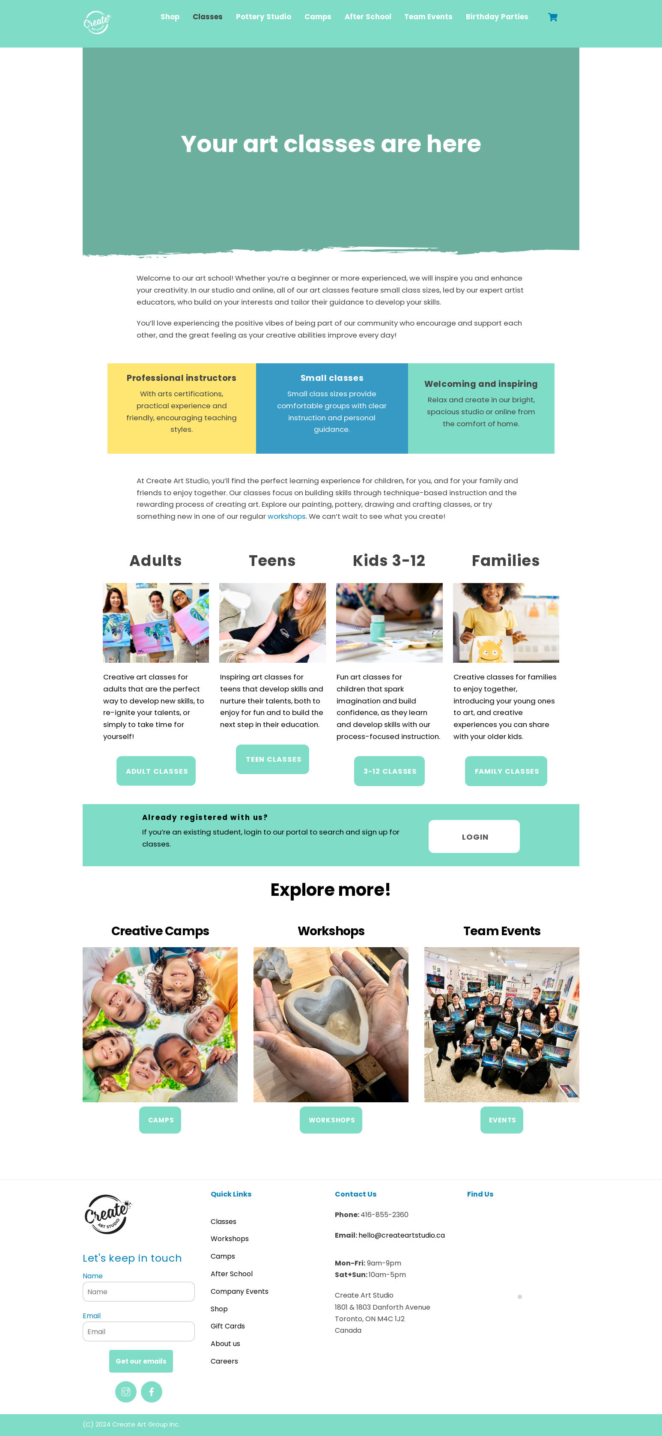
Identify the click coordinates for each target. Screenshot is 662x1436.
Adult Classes (157, 769)
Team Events (428, 17)
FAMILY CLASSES (507, 769)
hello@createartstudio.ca (401, 1232)
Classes (208, 17)
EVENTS (502, 1117)
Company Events (239, 1288)
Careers (224, 1358)
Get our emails (141, 1358)
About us (225, 1341)
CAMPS (161, 1117)
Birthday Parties (497, 17)
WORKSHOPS (332, 1117)
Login (475, 833)
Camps (317, 17)
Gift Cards (228, 1323)
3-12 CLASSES (390, 769)
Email (92, 1313)
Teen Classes (273, 757)
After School (368, 17)
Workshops (230, 1236)
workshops (303, 514)
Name (93, 1273)
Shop (170, 17)
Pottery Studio (263, 17)
